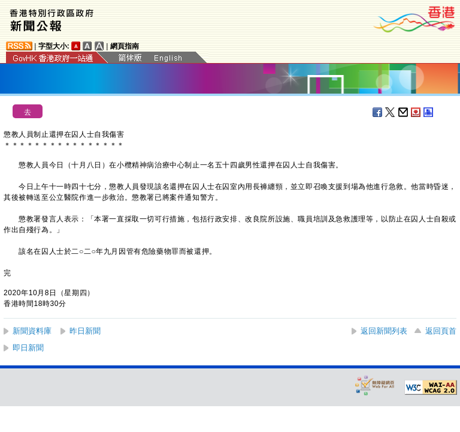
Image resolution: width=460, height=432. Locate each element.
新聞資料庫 (32, 330)
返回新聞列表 (384, 330)
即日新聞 (28, 347)
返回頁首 (440, 330)
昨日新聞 (85, 330)
